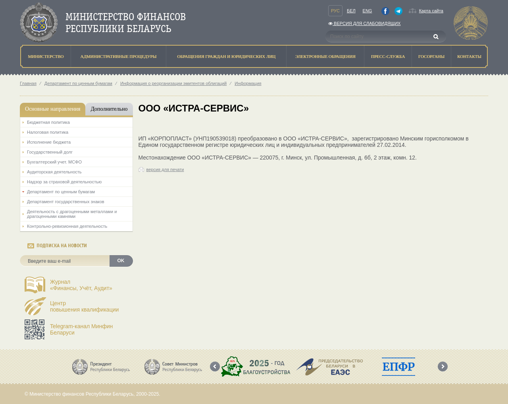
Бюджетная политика (48, 122)
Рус (335, 10)
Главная (28, 83)
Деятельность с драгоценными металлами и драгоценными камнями (72, 214)
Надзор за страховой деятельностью (64, 181)
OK (121, 261)
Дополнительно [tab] (108, 109)
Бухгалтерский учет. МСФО (54, 162)
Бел (351, 10)
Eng (367, 10)
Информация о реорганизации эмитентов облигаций (173, 83)
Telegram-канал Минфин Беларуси (81, 329)
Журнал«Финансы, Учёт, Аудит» (81, 285)
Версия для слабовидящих (364, 23)
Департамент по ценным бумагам (78, 83)
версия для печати (165, 169)
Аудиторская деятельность (54, 171)
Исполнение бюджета (49, 142)
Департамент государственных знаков (65, 201)
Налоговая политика (47, 132)
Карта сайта (431, 10)
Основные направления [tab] (52, 109)
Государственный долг (50, 152)
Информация (248, 83)
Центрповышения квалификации (84, 306)
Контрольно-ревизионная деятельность (67, 226)
